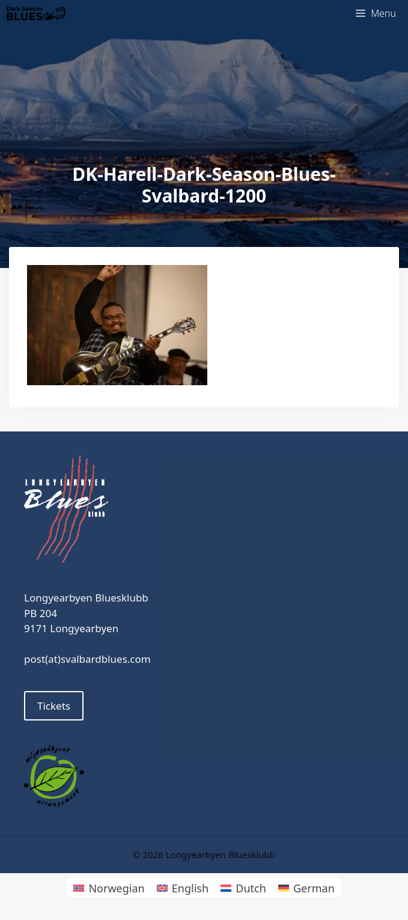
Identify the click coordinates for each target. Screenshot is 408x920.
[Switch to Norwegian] (108, 887)
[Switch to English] (183, 887)
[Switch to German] (306, 887)
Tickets (53, 706)
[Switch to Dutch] (243, 887)
